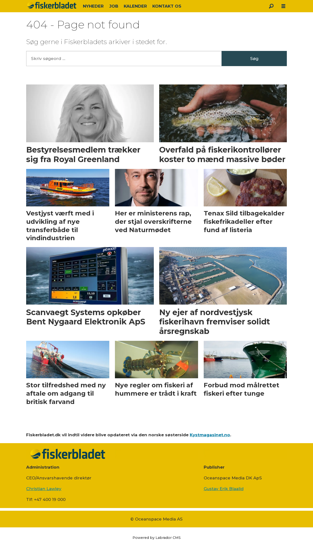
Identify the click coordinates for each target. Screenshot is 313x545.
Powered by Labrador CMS (157, 537)
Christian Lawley (43, 488)
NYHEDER (93, 6)
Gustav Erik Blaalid (224, 488)
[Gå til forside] (51, 5)
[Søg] (271, 6)
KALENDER (135, 6)
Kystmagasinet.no (210, 434)
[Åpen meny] (283, 6)
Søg (254, 58)
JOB (113, 6)
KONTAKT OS (166, 6)
